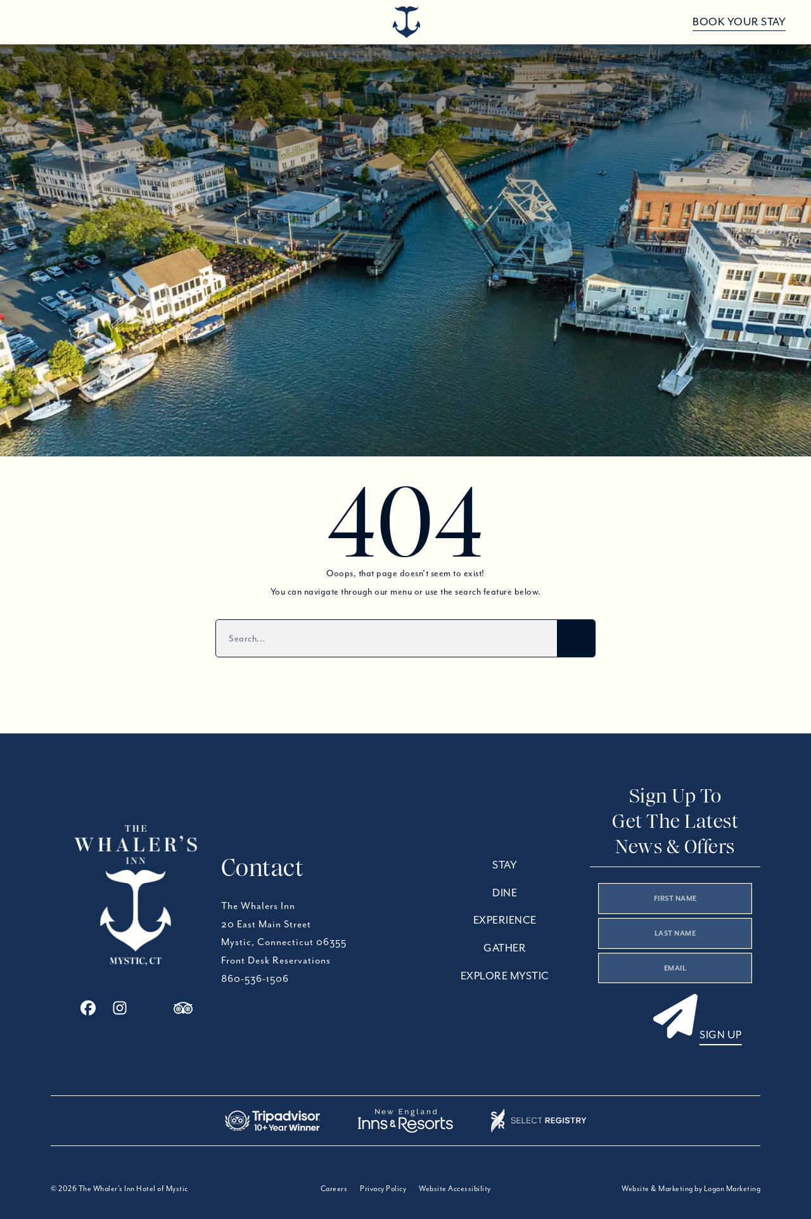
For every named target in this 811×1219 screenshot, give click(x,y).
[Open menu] (33, 22)
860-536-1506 (255, 978)
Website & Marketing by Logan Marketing (691, 1188)
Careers (334, 1188)
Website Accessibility (455, 1188)
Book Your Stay (739, 22)
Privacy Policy (383, 1188)
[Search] (576, 638)
